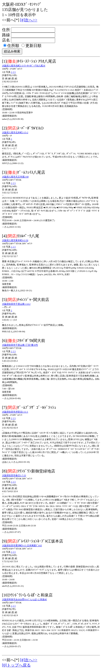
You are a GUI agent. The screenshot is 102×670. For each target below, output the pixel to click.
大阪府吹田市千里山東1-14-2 (16, 304)
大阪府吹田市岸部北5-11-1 (15, 412)
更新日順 (31, 45)
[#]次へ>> (28, 20)
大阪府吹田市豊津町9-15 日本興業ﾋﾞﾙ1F (22, 545)
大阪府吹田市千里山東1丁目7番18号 (20, 345)
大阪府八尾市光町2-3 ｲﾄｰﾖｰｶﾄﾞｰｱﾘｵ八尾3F (23, 65)
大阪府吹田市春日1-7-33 (14, 475)
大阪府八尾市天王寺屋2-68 (15, 176)
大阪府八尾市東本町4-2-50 (15, 240)
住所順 (11, 45)
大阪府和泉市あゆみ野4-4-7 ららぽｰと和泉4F (24, 599)
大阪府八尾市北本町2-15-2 (15, 132)
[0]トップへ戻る (16, 665)
